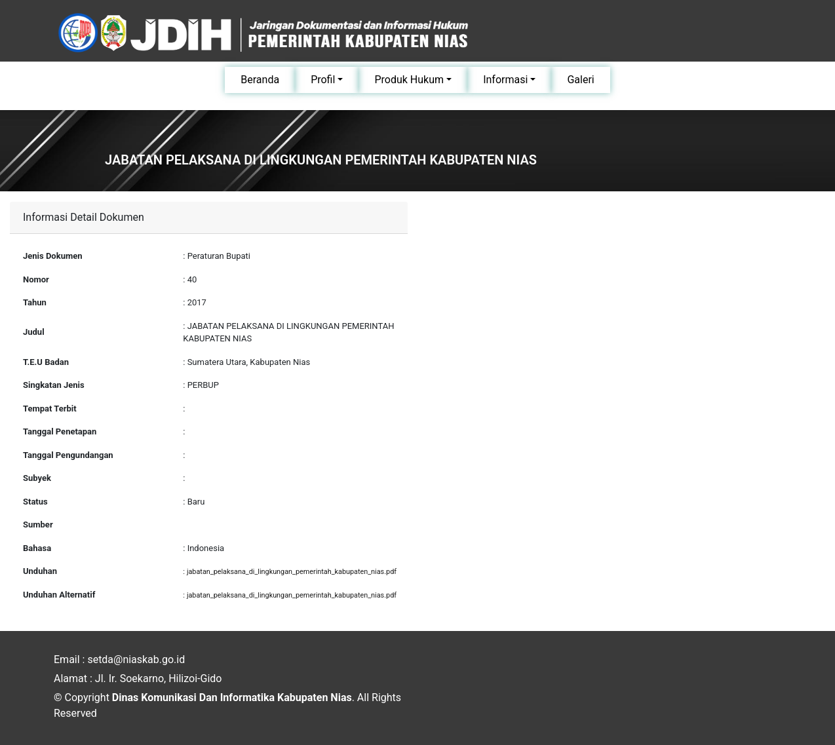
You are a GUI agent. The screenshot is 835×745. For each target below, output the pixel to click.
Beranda (260, 79)
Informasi (505, 79)
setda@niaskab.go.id (136, 659)
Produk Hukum (409, 79)
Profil (323, 79)
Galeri (580, 79)
